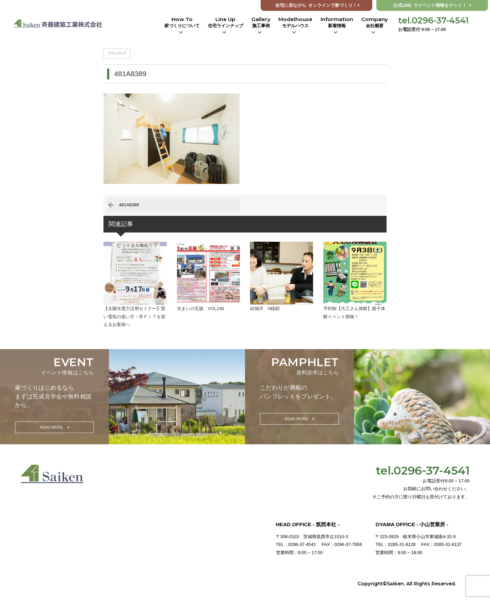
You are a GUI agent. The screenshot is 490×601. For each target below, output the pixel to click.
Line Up (225, 22)
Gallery (261, 22)
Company (374, 22)
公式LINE (432, 5)
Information (337, 22)
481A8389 (129, 204)
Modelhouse (295, 22)
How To (182, 22)
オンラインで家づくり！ (317, 5)
